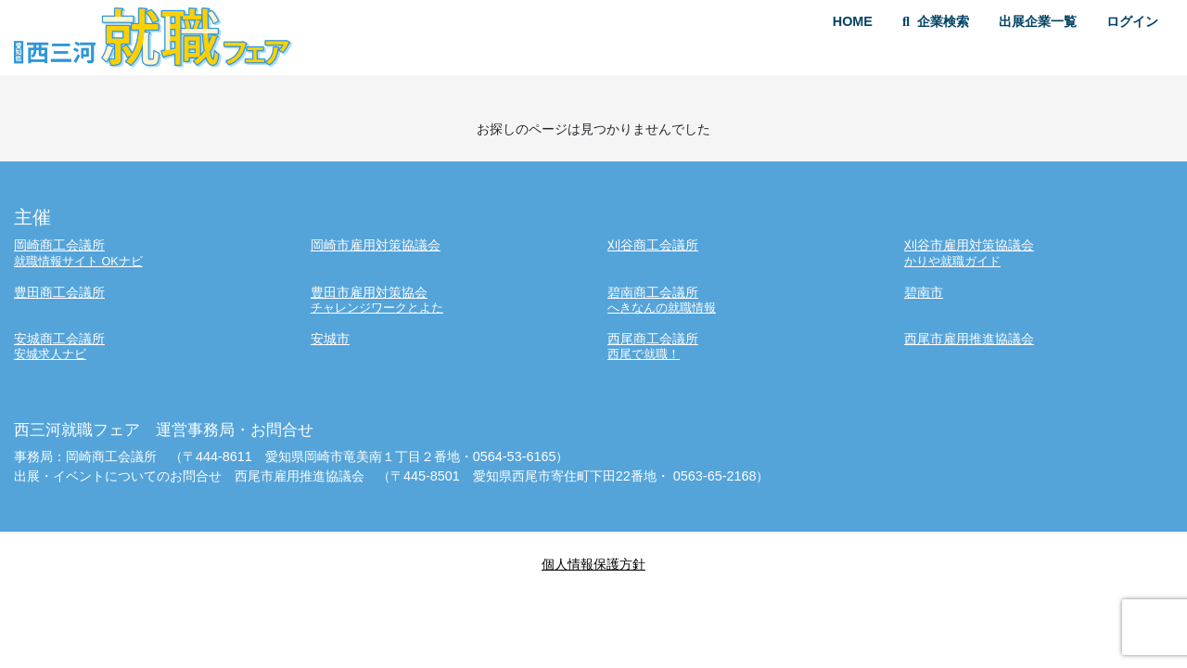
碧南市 (923, 292)
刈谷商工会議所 (652, 245)
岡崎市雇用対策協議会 (375, 245)
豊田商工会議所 (59, 292)
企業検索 (935, 21)
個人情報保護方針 (593, 564)
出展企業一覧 (1038, 21)
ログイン (1132, 21)
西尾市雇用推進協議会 (969, 338)
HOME (853, 21)
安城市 (330, 338)
